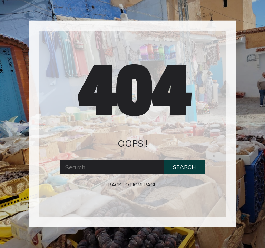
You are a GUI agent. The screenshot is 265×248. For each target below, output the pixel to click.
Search (184, 167)
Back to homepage (132, 185)
